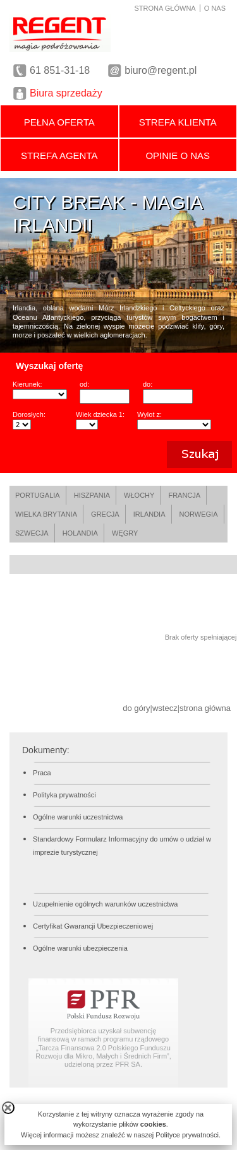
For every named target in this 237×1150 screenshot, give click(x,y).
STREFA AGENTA (59, 155)
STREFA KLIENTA (178, 122)
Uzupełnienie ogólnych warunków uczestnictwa (105, 904)
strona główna (205, 708)
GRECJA (105, 514)
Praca (42, 773)
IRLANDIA (149, 514)
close (8, 1107)
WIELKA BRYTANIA (46, 514)
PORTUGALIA (37, 495)
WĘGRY (125, 533)
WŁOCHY (139, 495)
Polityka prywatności (64, 795)
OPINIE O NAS (177, 155)
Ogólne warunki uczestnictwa (78, 817)
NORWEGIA (198, 514)
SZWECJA (32, 533)
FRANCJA (184, 495)
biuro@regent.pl (161, 70)
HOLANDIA (80, 533)
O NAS (215, 8)
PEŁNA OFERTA (59, 122)
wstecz (165, 708)
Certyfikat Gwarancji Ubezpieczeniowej (93, 926)
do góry (136, 708)
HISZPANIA (92, 495)
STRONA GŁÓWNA (165, 8)
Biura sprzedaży (66, 93)
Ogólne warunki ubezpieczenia (80, 948)
